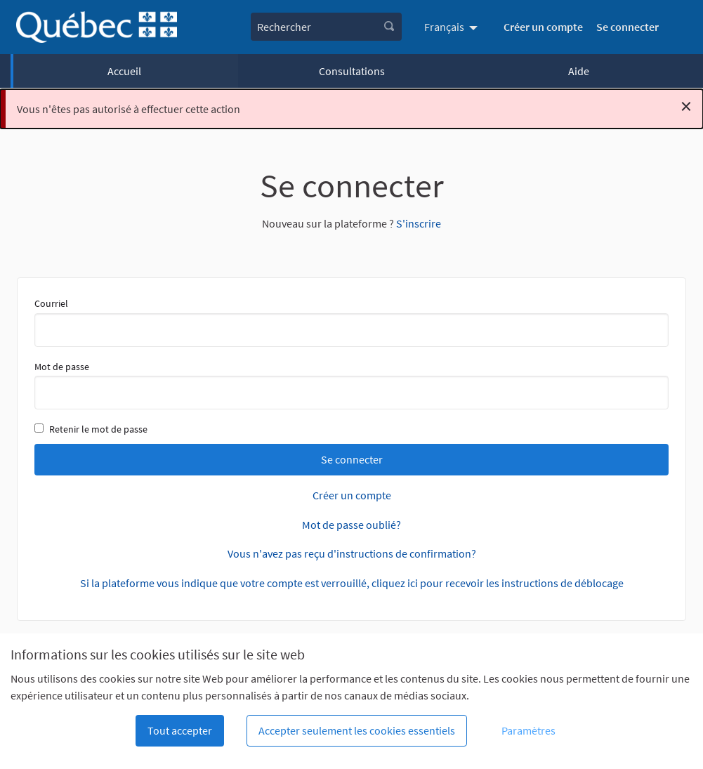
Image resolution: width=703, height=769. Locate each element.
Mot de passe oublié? (351, 525)
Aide (578, 71)
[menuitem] (452, 26)
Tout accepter (179, 730)
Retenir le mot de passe (90, 429)
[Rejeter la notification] (686, 106)
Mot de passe (351, 384)
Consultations (352, 71)
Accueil (124, 71)
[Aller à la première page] (96, 27)
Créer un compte (543, 27)
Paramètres (528, 730)
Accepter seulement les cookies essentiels (356, 730)
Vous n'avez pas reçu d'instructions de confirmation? (352, 553)
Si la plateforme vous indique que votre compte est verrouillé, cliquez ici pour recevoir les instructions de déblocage (352, 583)
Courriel (351, 321)
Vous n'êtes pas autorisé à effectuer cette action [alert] (354, 106)
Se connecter (627, 27)
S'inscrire (418, 223)
